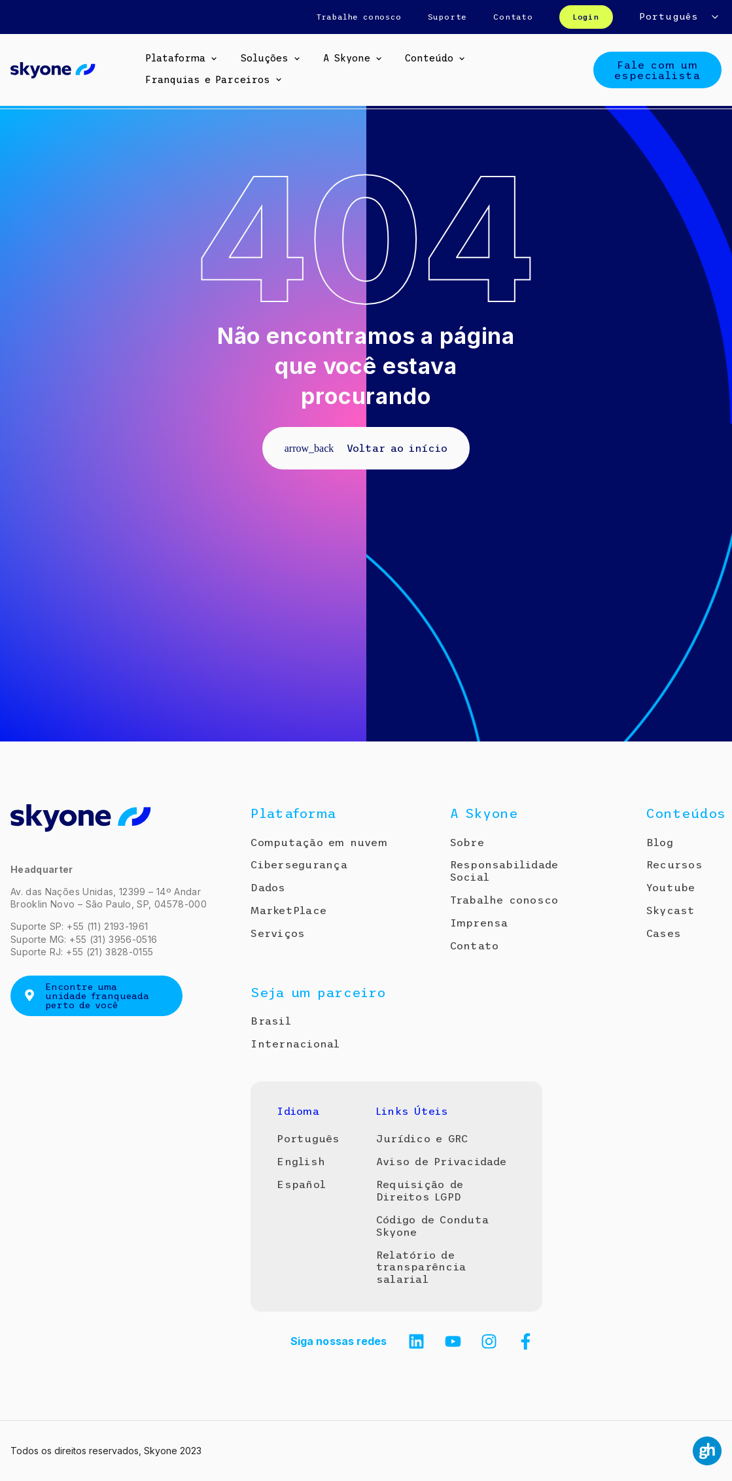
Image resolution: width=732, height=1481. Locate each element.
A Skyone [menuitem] (346, 58)
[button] (214, 59)
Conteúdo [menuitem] (429, 58)
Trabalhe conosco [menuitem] (359, 17)
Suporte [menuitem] (448, 17)
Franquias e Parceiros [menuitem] (207, 80)
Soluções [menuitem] (264, 58)
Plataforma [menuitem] (175, 58)
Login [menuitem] (586, 17)
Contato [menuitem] (513, 17)
